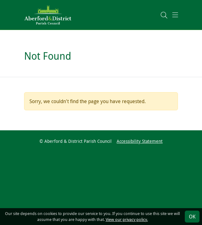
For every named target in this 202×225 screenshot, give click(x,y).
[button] (164, 15)
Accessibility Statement (140, 141)
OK (192, 216)
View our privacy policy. (127, 219)
